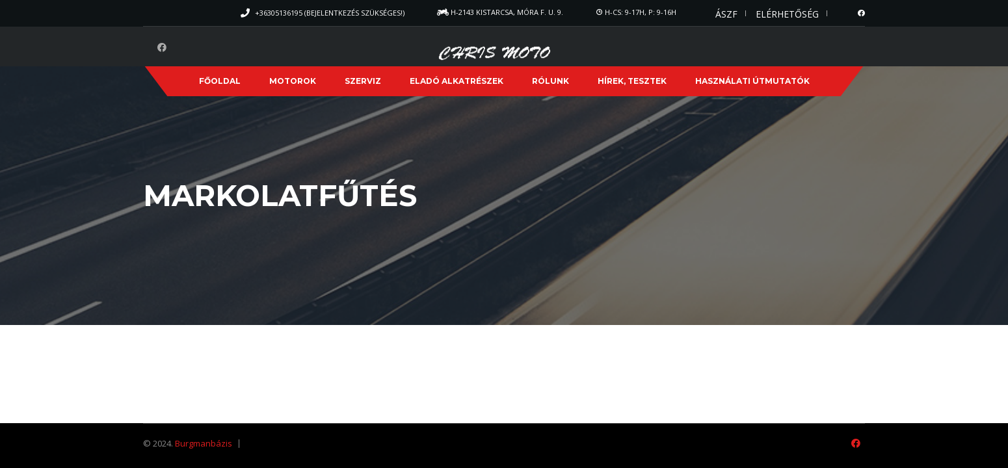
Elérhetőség (787, 14)
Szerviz (363, 81)
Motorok (292, 81)
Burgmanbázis (203, 443)
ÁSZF (726, 14)
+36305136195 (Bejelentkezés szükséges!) (330, 13)
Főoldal (220, 81)
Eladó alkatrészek (456, 81)
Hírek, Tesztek (632, 81)
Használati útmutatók (752, 81)
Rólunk (550, 81)
